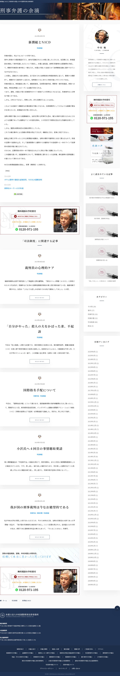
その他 (90, 306)
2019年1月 (91, 383)
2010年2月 (91, 542)
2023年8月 (91, 371)
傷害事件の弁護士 (70, 657)
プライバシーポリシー (47, 668)
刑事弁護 (39, 513)
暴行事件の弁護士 (86, 657)
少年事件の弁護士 (102, 657)
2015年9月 (91, 410)
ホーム (3, 601)
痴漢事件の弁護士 (11, 653)
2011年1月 (91, 511)
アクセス (100, 649)
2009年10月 (92, 557)
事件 (89, 310)
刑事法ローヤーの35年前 (13, 188)
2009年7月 (91, 569)
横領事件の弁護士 (54, 657)
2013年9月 (91, 468)
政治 (89, 326)
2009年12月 (92, 550)
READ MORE (39, 297)
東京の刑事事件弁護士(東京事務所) (33, 661)
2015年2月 (91, 417)
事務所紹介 (20, 649)
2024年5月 (91, 359)
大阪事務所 (3, 630)
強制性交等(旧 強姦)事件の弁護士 (70, 653)
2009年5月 (91, 577)
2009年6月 (91, 573)
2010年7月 (91, 530)
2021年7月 (91, 375)
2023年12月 (92, 363)
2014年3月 (91, 449)
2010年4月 (91, 534)
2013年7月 (91, 476)
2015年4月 (91, 414)
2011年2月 (91, 507)
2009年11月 (92, 553)
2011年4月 (91, 499)
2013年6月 (91, 480)
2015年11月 (92, 402)
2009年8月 (91, 565)
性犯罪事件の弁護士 (91, 653)
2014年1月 (91, 456)
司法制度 (39, 48)
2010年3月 (91, 538)
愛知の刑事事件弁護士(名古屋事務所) (86, 661)
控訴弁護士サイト (68, 665)
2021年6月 (91, 379)
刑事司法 (36, 396)
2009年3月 (91, 584)
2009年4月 (91, 581)
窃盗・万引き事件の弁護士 (20, 657)
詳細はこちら (102, 84)
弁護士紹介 (31, 649)
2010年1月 (91, 546)
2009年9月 (91, 561)
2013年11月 (92, 460)
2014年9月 (91, 437)
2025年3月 (91, 355)
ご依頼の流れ (89, 649)
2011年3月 (91, 503)
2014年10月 (92, 433)
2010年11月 (92, 515)
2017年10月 (92, 390)
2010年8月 (91, 526)
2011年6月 (91, 495)
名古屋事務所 (4, 637)
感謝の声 (77, 649)
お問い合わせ (76, 668)
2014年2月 (91, 452)
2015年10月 (92, 406)
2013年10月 (92, 464)
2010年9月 (91, 522)
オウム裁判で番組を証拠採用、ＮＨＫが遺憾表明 (23, 179)
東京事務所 (3, 623)
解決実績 (66, 649)
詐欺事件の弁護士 (38, 657)
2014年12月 (92, 425)
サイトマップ (63, 668)
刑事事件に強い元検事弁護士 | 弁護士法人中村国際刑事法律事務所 (19, 615)
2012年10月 (92, 487)
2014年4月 (91, 445)
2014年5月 (91, 441)
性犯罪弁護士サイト (52, 665)
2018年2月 (91, 386)
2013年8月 (91, 472)
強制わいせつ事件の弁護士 (46, 653)
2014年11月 (92, 429)
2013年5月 (91, 483)
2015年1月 (91, 421)
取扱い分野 (55, 649)
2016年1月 (91, 398)
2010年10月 (92, 518)
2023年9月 (91, 367)
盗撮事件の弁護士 (27, 653)
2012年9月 (91, 491)
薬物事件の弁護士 (108, 653)
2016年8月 (91, 394)
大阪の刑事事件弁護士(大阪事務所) (59, 661)
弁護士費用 (43, 649)
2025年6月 (91, 351)
